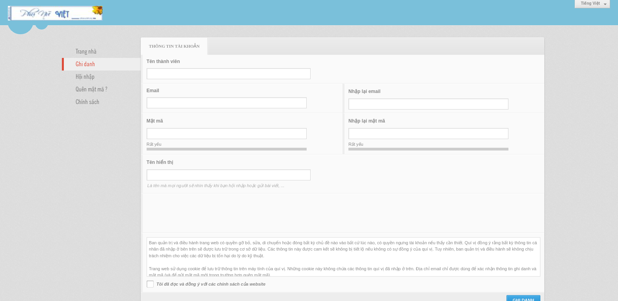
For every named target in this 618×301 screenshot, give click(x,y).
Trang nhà (86, 50)
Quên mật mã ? (91, 88)
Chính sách (87, 101)
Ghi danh (85, 63)
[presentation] (206, 213)
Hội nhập (85, 76)
